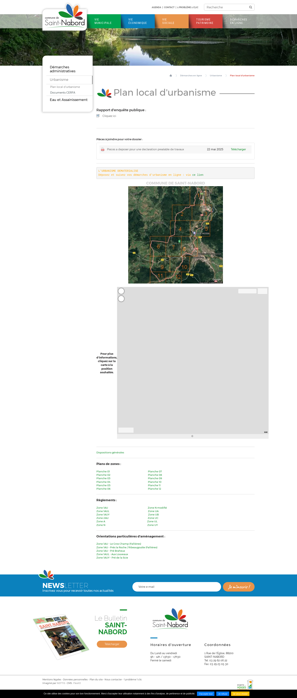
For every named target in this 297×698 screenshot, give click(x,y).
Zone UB (153, 514)
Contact (169, 7)
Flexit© (77, 683)
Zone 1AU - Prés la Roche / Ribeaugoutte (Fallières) (126, 547)
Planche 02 (103, 474)
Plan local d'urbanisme (243, 75)
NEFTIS (61, 683)
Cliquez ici (109, 115)
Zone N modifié (157, 507)
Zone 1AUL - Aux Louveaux (112, 554)
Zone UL (152, 521)
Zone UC (153, 517)
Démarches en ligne (194, 75)
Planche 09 (155, 478)
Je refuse (222, 693)
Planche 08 (155, 474)
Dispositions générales (110, 452)
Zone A (100, 521)
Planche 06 (103, 488)
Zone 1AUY (104, 514)
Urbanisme (218, 75)
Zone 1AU (102, 507)
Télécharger (238, 149)
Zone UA (153, 510)
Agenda (156, 7)
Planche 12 (154, 488)
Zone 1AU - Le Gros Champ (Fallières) (118, 543)
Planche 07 (155, 471)
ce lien (198, 174)
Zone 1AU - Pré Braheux (110, 550)
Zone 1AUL (103, 510)
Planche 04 (103, 481)
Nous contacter (113, 679)
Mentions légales (51, 679)
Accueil (174, 75)
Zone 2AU (103, 517)
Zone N (101, 524)
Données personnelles (75, 679)
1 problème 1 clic (187, 7)
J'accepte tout (206, 693)
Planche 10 (154, 481)
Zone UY (152, 524)
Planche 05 (103, 485)
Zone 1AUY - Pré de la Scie (112, 557)
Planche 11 (154, 485)
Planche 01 (103, 471)
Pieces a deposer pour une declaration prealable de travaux (145, 149)
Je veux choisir (240, 693)
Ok (250, 7)
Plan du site (96, 679)
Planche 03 (103, 478)
